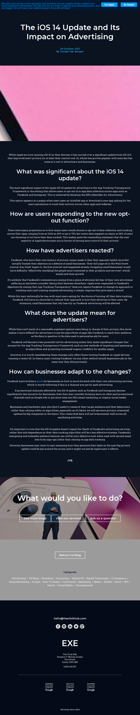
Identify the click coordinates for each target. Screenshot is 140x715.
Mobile (108, 581)
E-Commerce (119, 578)
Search (51, 585)
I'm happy (109, 4)
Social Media (65, 585)
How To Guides (51, 581)
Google (36, 581)
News (118, 581)
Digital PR (78, 578)
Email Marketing (19, 581)
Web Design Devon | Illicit (70, 709)
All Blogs (34, 578)
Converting (62, 578)
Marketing (84, 581)
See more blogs (35, 518)
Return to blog (70, 555)
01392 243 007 (70, 666)
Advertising (19, 578)
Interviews (69, 581)
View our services (68, 518)
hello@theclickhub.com (70, 618)
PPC (126, 581)
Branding (47, 578)
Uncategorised (84, 585)
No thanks (129, 4)
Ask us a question (103, 518)
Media (97, 581)
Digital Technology (97, 578)
